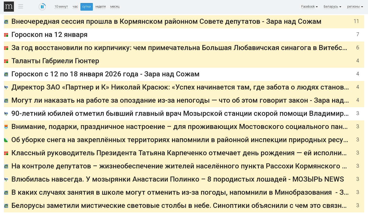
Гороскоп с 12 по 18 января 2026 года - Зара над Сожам (105, 74)
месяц (114, 6)
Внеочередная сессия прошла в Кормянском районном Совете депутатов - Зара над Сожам (166, 21)
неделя (100, 6)
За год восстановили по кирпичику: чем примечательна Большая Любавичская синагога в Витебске (180, 47)
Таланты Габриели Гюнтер (55, 61)
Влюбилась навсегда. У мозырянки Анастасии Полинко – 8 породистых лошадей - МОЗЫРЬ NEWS (177, 179)
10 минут (61, 6)
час (75, 6)
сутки (86, 6)
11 (356, 21)
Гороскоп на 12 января (49, 34)
